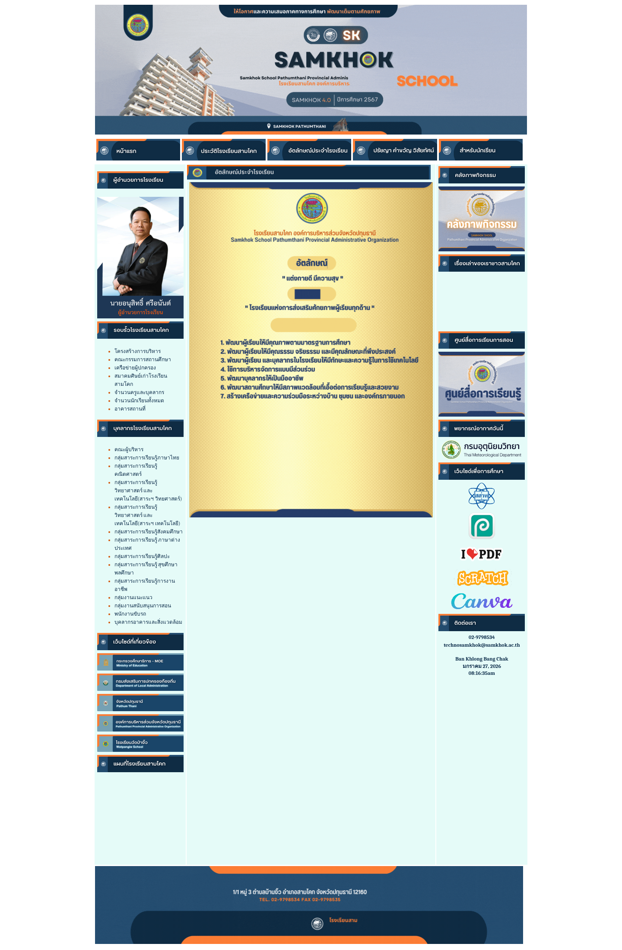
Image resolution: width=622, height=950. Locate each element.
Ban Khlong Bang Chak (481, 659)
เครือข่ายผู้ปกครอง (135, 368)
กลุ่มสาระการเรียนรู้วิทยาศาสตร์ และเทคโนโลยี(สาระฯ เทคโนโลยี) (147, 515)
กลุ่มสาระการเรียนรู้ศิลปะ (142, 556)
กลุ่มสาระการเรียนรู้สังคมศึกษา (148, 532)
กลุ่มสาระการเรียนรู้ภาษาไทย (146, 458)
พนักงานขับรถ (130, 614)
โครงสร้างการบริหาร (137, 351)
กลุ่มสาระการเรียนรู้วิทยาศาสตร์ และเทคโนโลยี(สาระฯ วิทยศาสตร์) (148, 490)
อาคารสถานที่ (130, 409)
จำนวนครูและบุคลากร (139, 392)
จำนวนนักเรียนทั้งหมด (139, 401)
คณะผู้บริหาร (128, 449)
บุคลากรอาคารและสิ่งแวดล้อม (148, 622)
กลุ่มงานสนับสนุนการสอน (142, 606)
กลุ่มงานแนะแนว (133, 597)
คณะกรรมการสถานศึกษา (142, 359)
